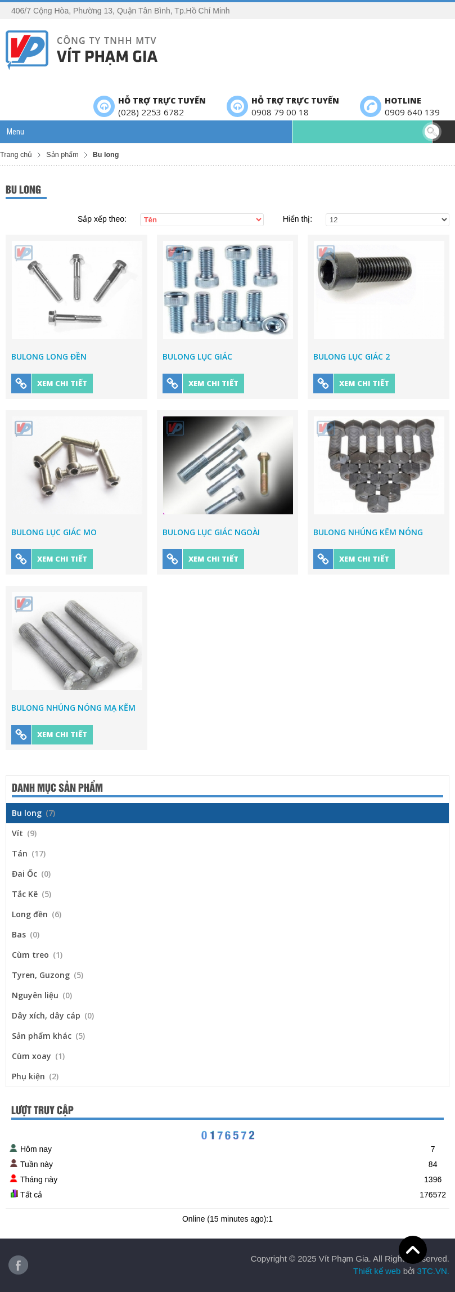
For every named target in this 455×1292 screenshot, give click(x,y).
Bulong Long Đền (49, 356)
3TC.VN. (433, 1271)
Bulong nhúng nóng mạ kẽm (73, 707)
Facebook (18, 1265)
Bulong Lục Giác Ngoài (211, 532)
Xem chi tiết (49, 383)
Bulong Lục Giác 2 (351, 356)
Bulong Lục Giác (197, 356)
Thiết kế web (376, 1271)
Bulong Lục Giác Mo (54, 532)
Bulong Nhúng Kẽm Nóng (368, 532)
